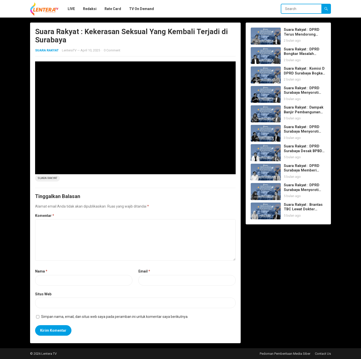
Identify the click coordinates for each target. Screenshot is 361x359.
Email (144, 271)
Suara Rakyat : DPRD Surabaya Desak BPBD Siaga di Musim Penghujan (303, 153)
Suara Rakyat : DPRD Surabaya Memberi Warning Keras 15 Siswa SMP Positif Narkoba (304, 173)
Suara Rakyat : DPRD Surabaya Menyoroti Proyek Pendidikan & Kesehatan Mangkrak (302, 95)
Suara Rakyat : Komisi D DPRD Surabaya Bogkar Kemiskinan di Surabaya (304, 73)
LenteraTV (69, 50)
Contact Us (323, 353)
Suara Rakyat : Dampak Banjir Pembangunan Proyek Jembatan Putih (304, 112)
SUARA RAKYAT (47, 50)
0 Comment (112, 50)
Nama (41, 271)
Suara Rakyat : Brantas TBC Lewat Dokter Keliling (303, 209)
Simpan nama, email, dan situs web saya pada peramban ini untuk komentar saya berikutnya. (114, 317)
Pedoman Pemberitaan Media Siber (285, 353)
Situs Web (43, 294)
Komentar (44, 216)
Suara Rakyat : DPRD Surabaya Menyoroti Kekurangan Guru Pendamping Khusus (302, 192)
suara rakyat (47, 178)
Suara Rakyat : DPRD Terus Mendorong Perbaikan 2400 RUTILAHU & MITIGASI (303, 37)
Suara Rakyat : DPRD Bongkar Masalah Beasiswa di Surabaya (302, 54)
